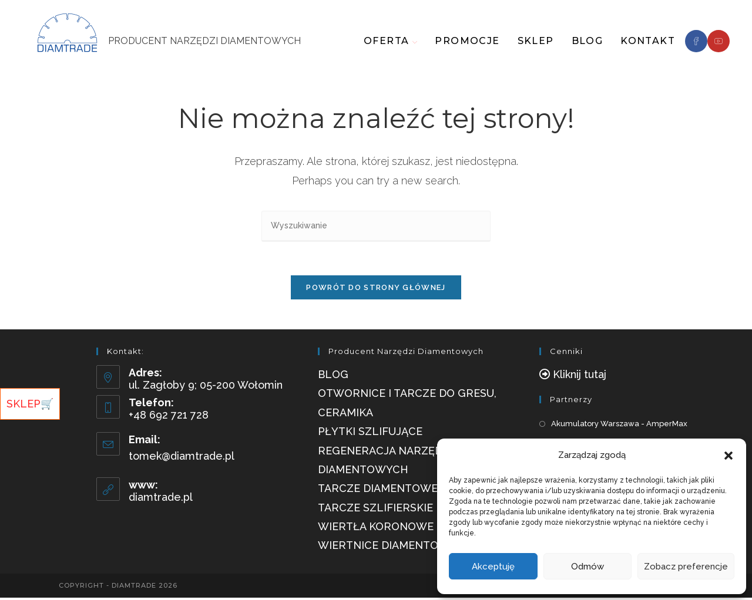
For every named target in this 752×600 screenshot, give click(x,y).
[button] (728, 455)
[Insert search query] (376, 226)
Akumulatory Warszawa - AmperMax (619, 426)
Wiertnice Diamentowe (387, 548)
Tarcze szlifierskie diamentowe (414, 510)
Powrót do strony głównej (375, 289)
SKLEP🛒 (29, 403)
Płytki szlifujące (370, 434)
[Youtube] (718, 41)
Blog (333, 376)
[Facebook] (696, 41)
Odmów (587, 566)
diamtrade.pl (161, 500)
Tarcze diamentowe (378, 491)
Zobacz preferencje (686, 566)
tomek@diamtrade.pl (181, 458)
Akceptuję (493, 566)
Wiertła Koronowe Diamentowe (414, 529)
